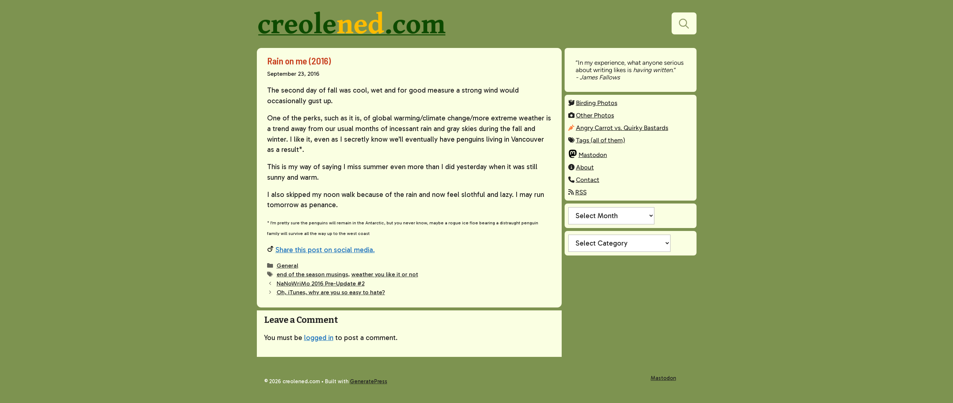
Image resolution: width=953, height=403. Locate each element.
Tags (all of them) (600, 140)
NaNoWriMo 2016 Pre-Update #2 (321, 283)
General (287, 265)
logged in (318, 337)
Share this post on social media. (325, 250)
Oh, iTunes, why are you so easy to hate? (331, 292)
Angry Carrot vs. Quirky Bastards (622, 127)
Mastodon (593, 154)
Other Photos (595, 115)
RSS (581, 192)
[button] (684, 23)
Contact (587, 179)
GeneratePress (368, 381)
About (585, 167)
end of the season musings (312, 274)
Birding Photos (596, 103)
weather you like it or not (384, 274)
